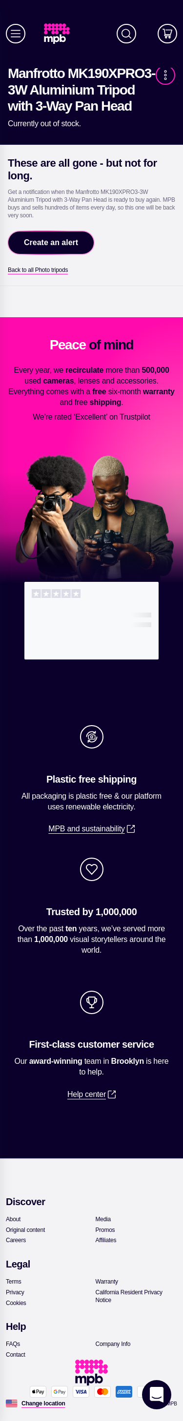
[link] (60, 33)
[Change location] (43, 1403)
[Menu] (15, 33)
